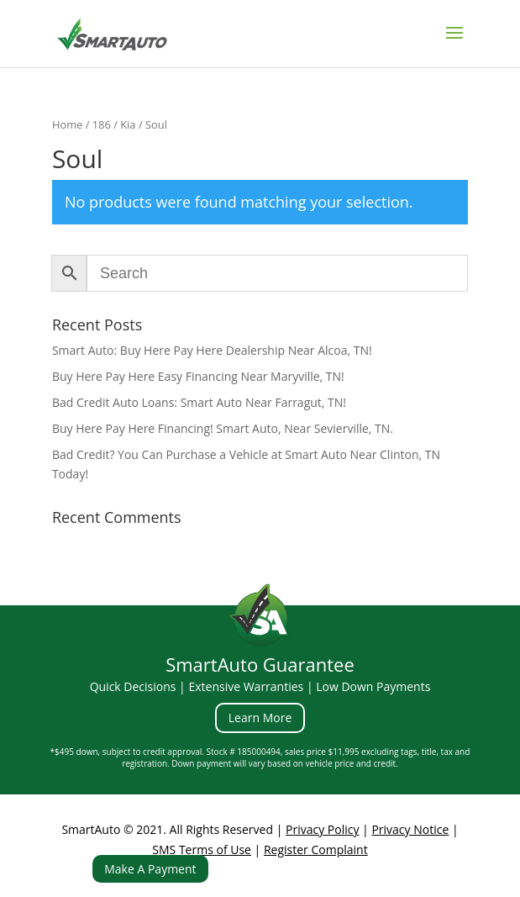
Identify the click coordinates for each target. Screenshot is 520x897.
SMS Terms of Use (201, 849)
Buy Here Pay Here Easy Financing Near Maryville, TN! (198, 376)
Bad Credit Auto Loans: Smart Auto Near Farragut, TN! (199, 402)
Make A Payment (150, 869)
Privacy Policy (322, 829)
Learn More (260, 718)
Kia (127, 124)
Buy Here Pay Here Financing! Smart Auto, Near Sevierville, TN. (222, 428)
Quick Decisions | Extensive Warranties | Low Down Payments (260, 686)
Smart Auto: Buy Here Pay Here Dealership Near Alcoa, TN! (212, 350)
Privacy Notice (410, 829)
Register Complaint (316, 849)
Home (67, 124)
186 (101, 124)
